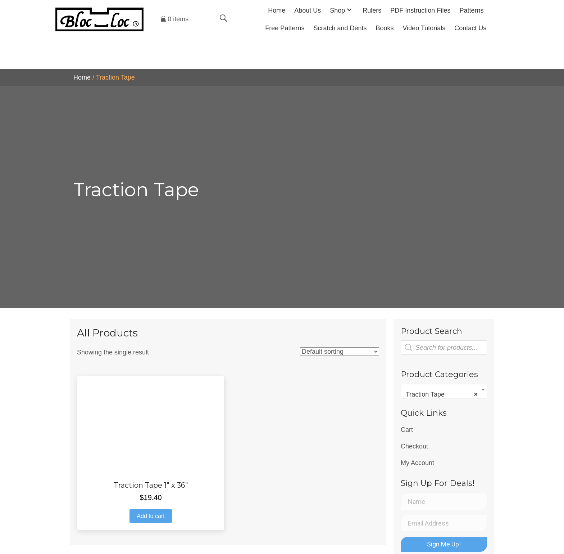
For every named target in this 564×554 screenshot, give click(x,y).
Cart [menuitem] (407, 429)
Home (82, 77)
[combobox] (444, 391)
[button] (349, 9)
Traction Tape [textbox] (442, 394)
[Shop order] (339, 351)
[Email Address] (444, 523)
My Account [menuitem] (417, 462)
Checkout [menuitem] (414, 446)
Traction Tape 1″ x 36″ (151, 485)
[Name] (444, 501)
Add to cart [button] (150, 516)
